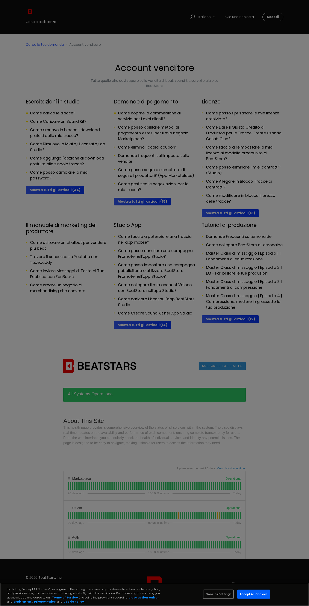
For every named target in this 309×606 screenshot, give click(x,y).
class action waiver (144, 597)
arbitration (22, 602)
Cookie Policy (74, 602)
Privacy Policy (45, 602)
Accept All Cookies (253, 594)
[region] (154, 594)
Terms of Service (65, 597)
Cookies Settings (218, 594)
